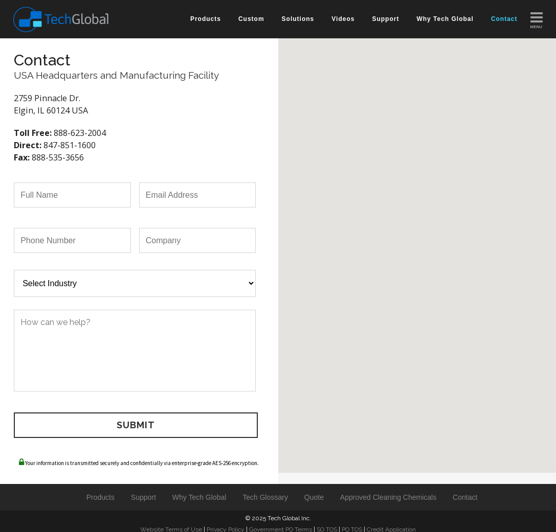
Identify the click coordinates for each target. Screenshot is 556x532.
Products (100, 492)
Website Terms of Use (171, 524)
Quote (314, 492)
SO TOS (327, 524)
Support (143, 492)
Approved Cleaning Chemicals (388, 492)
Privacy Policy (225, 524)
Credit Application (391, 524)
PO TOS (352, 524)
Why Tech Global (199, 492)
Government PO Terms (280, 524)
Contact (465, 492)
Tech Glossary (265, 492)
